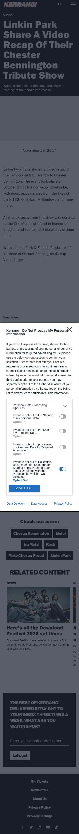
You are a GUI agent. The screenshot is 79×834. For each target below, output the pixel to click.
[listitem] (39, 406)
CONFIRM (24, 488)
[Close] (71, 331)
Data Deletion (16, 503)
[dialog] (39, 417)
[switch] (62, 416)
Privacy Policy (63, 503)
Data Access (39, 503)
